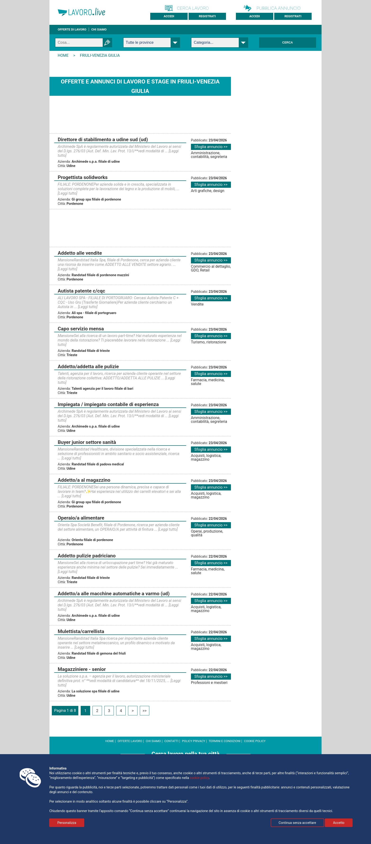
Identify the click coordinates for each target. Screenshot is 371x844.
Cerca (287, 42)
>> (145, 710)
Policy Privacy (193, 741)
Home (110, 741)
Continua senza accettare (297, 823)
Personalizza (66, 823)
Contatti (171, 741)
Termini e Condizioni (224, 741)
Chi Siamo (153, 741)
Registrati (207, 16)
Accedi (169, 16)
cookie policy (254, 741)
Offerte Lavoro (130, 741)
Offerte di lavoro (72, 29)
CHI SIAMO (99, 29)
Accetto (338, 823)
